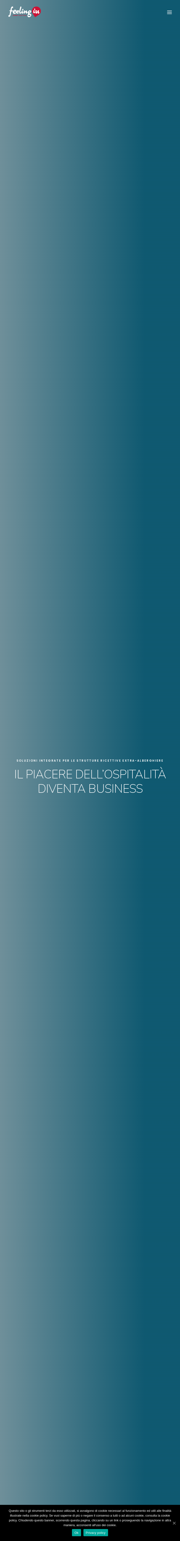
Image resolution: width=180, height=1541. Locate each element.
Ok (76, 1533)
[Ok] (174, 1523)
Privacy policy (96, 1533)
